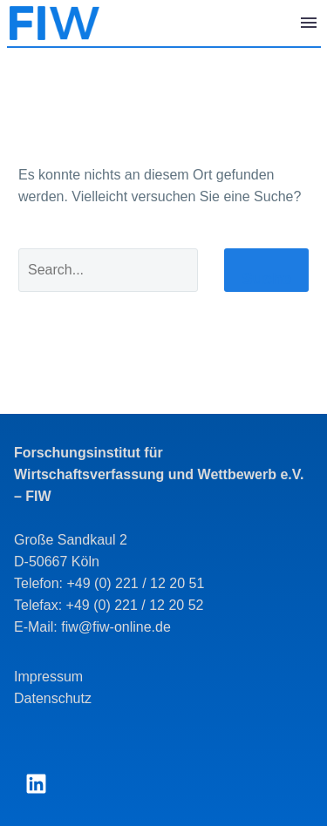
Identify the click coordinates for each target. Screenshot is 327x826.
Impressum (48, 676)
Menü (309, 22)
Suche (266, 278)
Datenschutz (53, 698)
